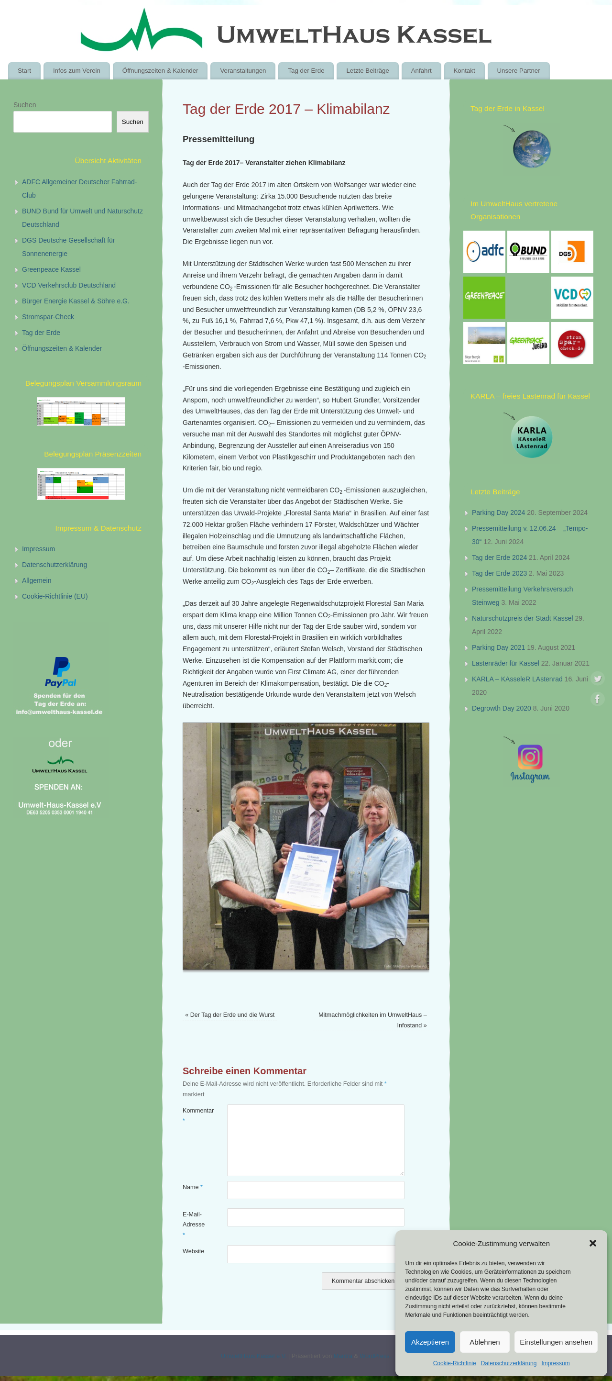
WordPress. (375, 1356)
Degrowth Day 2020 (501, 708)
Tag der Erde (306, 70)
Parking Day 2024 (498, 512)
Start (24, 70)
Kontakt (464, 70)
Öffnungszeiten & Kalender (160, 70)
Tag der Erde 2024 (499, 557)
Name (193, 1187)
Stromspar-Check (48, 317)
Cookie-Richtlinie (454, 1363)
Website (193, 1251)
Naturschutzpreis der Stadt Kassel (522, 618)
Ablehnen (485, 1342)
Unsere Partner (518, 70)
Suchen (24, 105)
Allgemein (36, 580)
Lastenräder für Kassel (505, 663)
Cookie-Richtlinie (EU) (55, 596)
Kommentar (194, 1115)
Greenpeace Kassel (51, 269)
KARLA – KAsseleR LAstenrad (517, 679)
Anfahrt (421, 70)
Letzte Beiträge (367, 70)
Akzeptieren (430, 1342)
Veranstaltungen (243, 70)
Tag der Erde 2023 (499, 573)
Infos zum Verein (76, 70)
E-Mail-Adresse (194, 1224)
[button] (593, 1243)
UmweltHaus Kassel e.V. (253, 1356)
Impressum (555, 1363)
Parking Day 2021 (498, 647)
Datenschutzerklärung (509, 1363)
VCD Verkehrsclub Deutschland (69, 285)
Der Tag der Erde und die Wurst (229, 1015)
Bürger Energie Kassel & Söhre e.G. (76, 301)
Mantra (343, 1356)
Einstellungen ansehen (556, 1342)
